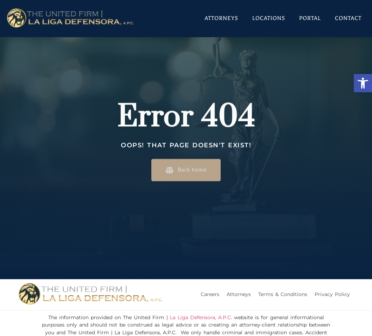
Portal (310, 18)
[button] (363, 83)
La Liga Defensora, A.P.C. (201, 317)
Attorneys (221, 18)
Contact (348, 18)
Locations (268, 18)
